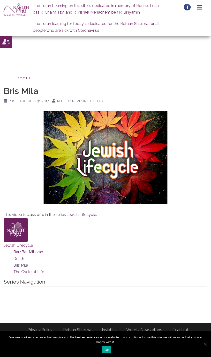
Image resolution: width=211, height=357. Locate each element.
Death (18, 258)
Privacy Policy (40, 329)
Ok (107, 350)
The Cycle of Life (28, 272)
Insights (109, 329)
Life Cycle (18, 78)
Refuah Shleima (77, 329)
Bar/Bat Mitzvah (28, 252)
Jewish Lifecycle (81, 214)
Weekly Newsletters (144, 329)
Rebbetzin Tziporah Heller (80, 101)
